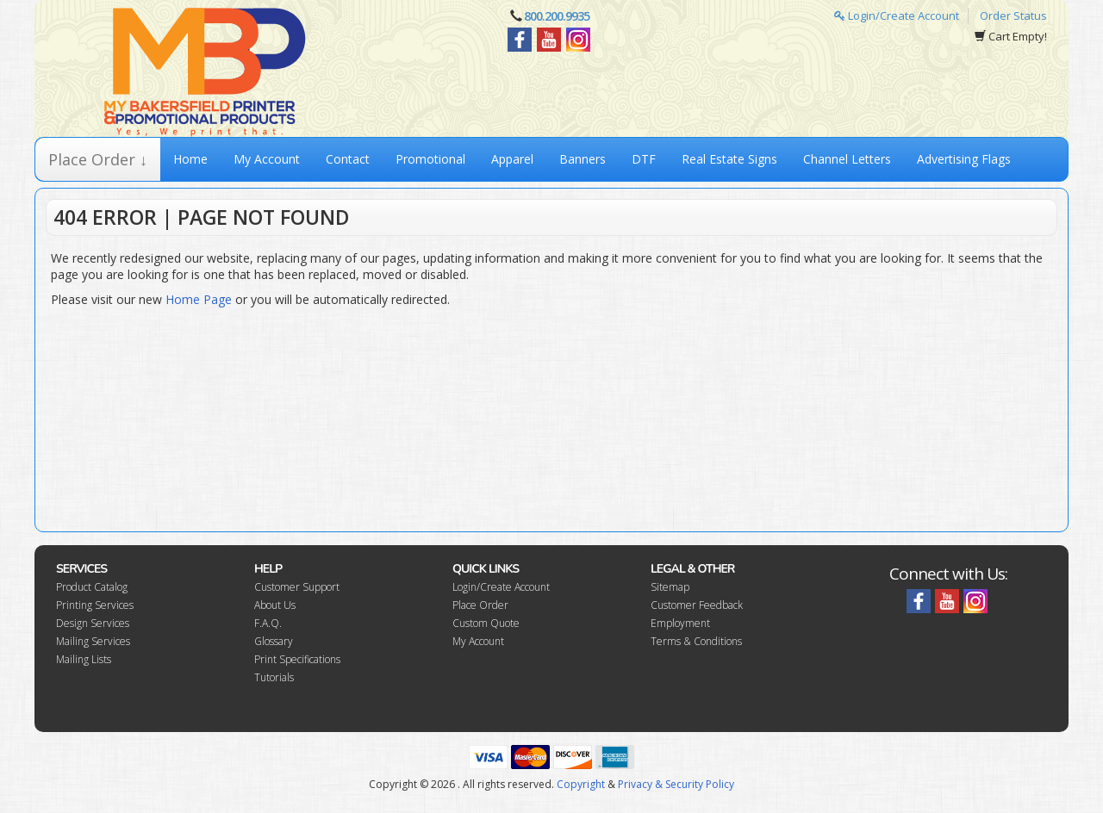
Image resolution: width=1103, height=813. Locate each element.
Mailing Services (93, 641)
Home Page (198, 299)
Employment (680, 623)
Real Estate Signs (729, 159)
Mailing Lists (83, 659)
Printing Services (95, 605)
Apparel (512, 159)
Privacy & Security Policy (676, 784)
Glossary (273, 641)
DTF (644, 159)
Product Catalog (92, 587)
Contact (348, 159)
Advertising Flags (964, 159)
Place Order (480, 605)
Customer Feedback (697, 605)
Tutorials (274, 677)
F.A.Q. (268, 623)
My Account (267, 159)
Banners (582, 159)
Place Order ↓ (97, 159)
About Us (275, 605)
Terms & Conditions (696, 641)
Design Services (92, 623)
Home (190, 159)
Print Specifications (297, 659)
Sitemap (670, 587)
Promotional (430, 159)
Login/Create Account (896, 15)
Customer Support (297, 587)
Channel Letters (847, 159)
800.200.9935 (556, 16)
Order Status (1013, 15)
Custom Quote (486, 623)
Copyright (581, 784)
